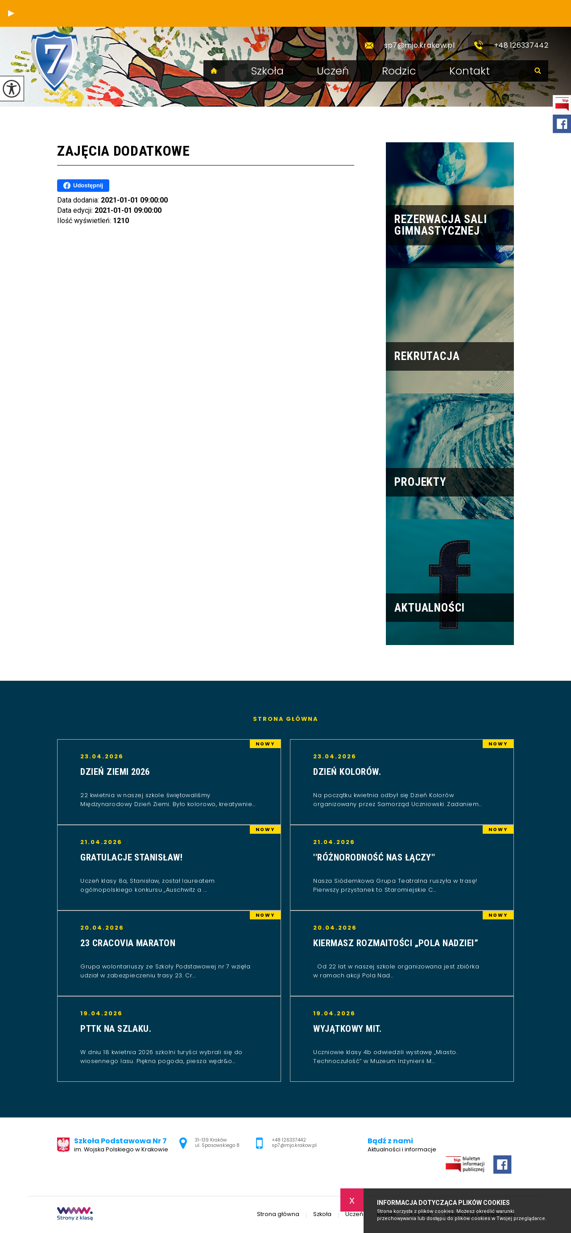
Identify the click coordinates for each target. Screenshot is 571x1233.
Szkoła (267, 71)
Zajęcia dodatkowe (123, 150)
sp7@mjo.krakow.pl (406, 45)
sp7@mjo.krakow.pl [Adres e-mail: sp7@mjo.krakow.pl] (294, 1145)
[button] (11, 13)
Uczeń (333, 71)
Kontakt (469, 71)
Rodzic (399, 71)
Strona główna (214, 71)
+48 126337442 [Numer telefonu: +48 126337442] (289, 1140)
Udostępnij (83, 185)
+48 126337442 (508, 45)
